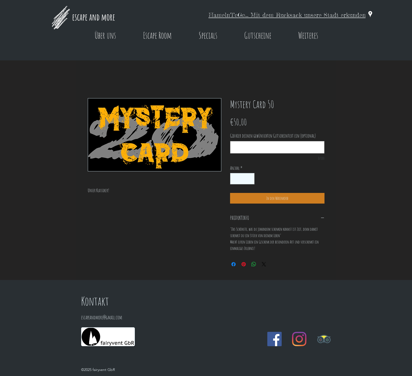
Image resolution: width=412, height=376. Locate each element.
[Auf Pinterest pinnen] (243, 264)
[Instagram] (299, 339)
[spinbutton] (242, 178)
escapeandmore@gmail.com (101, 317)
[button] (105, 35)
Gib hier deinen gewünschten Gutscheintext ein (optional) (273, 136)
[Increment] (249, 178)
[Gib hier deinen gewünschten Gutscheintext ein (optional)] (277, 147)
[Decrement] (235, 178)
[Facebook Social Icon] (274, 339)
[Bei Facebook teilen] (233, 264)
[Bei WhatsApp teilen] (254, 264)
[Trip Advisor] (324, 339)
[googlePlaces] (370, 14)
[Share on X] (264, 264)
